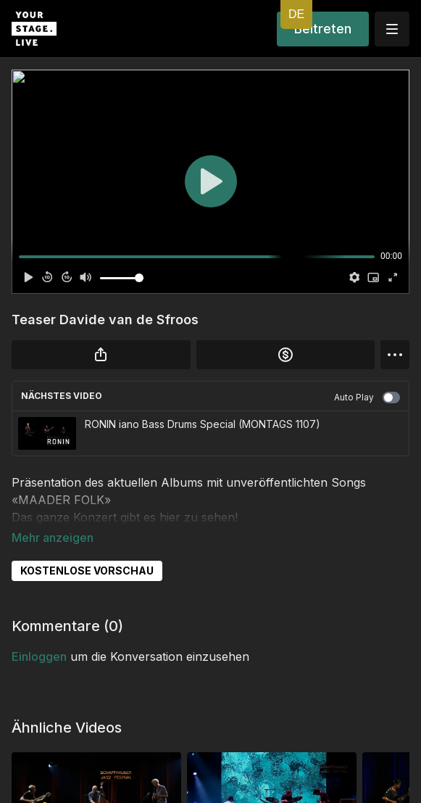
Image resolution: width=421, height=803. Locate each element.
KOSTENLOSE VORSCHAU (87, 550)
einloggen (39, 636)
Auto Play (367, 397)
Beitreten (322, 28)
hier (169, 517)
